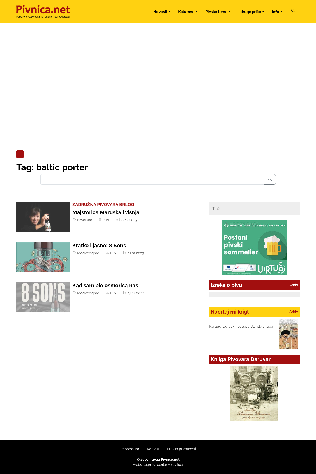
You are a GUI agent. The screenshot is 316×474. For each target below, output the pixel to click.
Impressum (129, 449)
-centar (159, 465)
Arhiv (293, 285)
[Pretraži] (293, 11)
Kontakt (153, 449)
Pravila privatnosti (181, 449)
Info (275, 11)
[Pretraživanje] (270, 179)
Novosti (160, 11)
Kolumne (186, 11)
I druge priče (250, 11)
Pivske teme (217, 11)
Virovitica (175, 465)
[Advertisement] (158, 117)
